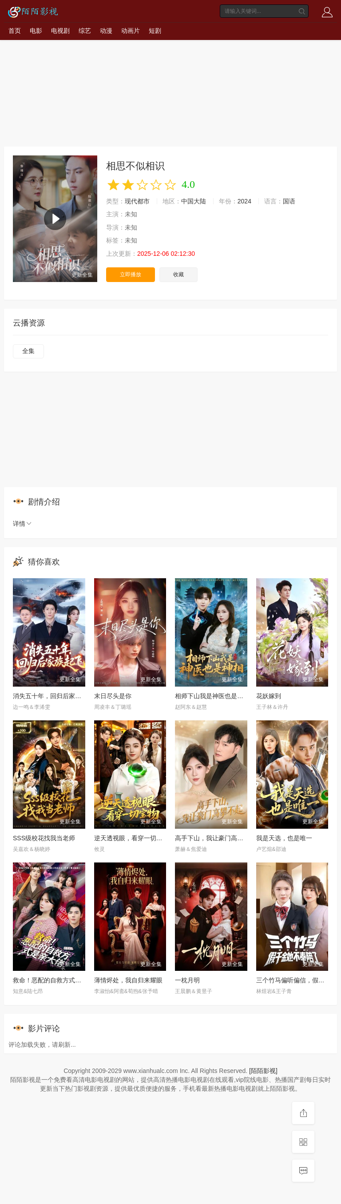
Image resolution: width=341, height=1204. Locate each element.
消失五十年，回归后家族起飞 (53, 695)
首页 (14, 30)
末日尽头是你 (112, 695)
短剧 (155, 30)
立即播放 (130, 274)
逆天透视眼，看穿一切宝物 (131, 838)
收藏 (178, 274)
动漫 (106, 30)
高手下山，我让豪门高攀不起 (215, 838)
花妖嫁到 (268, 695)
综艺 (85, 30)
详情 (22, 523)
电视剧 (60, 30)
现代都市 (137, 201)
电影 (36, 30)
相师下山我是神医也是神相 (212, 695)
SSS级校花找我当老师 (44, 838)
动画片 (130, 30)
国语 (289, 201)
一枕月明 (187, 980)
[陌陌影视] (263, 1070)
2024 (244, 201)
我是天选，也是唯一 (284, 838)
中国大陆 (193, 201)
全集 (28, 350)
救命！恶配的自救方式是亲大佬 (56, 980)
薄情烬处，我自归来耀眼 (128, 980)
